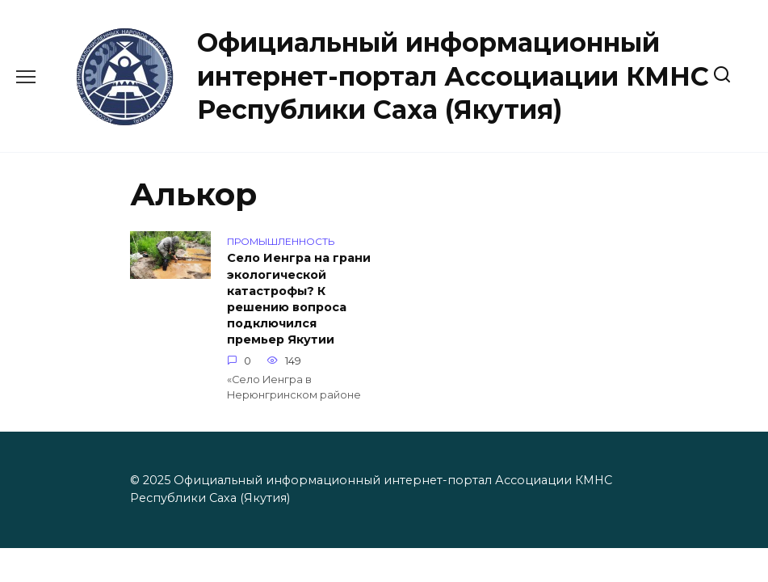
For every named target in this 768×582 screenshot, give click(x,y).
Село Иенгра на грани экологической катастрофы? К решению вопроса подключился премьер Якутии (299, 299)
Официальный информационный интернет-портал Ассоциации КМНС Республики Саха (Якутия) (453, 76)
